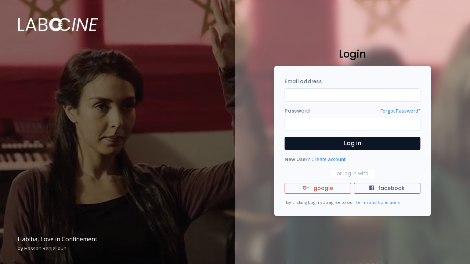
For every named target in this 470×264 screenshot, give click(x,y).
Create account (328, 159)
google (318, 188)
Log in (352, 143)
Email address (303, 81)
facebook (387, 188)
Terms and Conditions (377, 202)
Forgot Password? (400, 110)
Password (297, 110)
